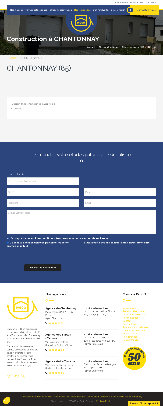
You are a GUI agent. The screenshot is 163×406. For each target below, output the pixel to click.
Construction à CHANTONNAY (139, 47)
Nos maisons (16, 10)
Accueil (13, 58)
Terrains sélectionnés (36, 10)
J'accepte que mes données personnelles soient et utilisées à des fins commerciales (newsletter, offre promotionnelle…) (78, 244)
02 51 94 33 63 (55, 323)
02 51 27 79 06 (56, 373)
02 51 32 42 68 (56, 350)
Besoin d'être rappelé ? (144, 403)
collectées (76, 242)
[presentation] (31, 258)
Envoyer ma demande (43, 267)
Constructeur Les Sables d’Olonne (69, 397)
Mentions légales (104, 401)
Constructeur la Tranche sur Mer (36, 397)
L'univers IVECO (101, 10)
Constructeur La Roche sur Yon (101, 397)
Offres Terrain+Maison (61, 10)
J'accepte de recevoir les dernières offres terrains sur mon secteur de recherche (58, 238)
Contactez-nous (143, 10)
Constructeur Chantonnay (129, 397)
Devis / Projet (118, 10)
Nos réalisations (82, 10)
